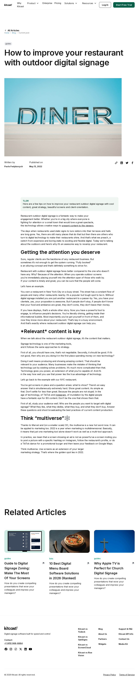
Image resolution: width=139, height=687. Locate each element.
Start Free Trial (124, 5)
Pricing (57, 3)
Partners (102, 639)
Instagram (61, 394)
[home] (8, 5)
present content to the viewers (77, 225)
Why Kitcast (20, 5)
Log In (105, 5)
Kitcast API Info (126, 634)
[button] (33, 3)
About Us (102, 634)
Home (6, 33)
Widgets (102, 644)
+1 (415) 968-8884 (13, 643)
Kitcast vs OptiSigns (83, 638)
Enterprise (47, 3)
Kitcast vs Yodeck (83, 630)
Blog (14, 33)
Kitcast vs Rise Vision (85, 654)
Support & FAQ (125, 629)
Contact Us (124, 639)
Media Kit (123, 644)
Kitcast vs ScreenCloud (84, 646)
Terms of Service (127, 675)
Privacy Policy (109, 675)
